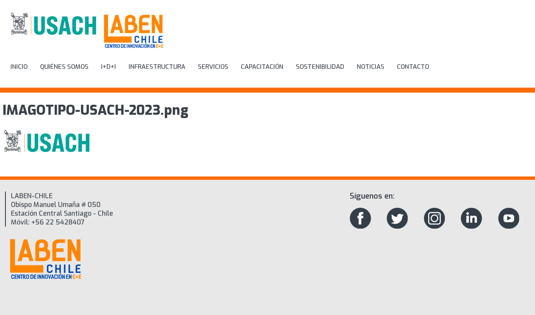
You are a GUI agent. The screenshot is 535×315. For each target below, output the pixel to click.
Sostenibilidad (320, 67)
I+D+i (108, 67)
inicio (19, 67)
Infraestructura (157, 67)
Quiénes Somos (64, 67)
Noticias (370, 67)
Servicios (213, 67)
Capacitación (262, 67)
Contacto (413, 67)
